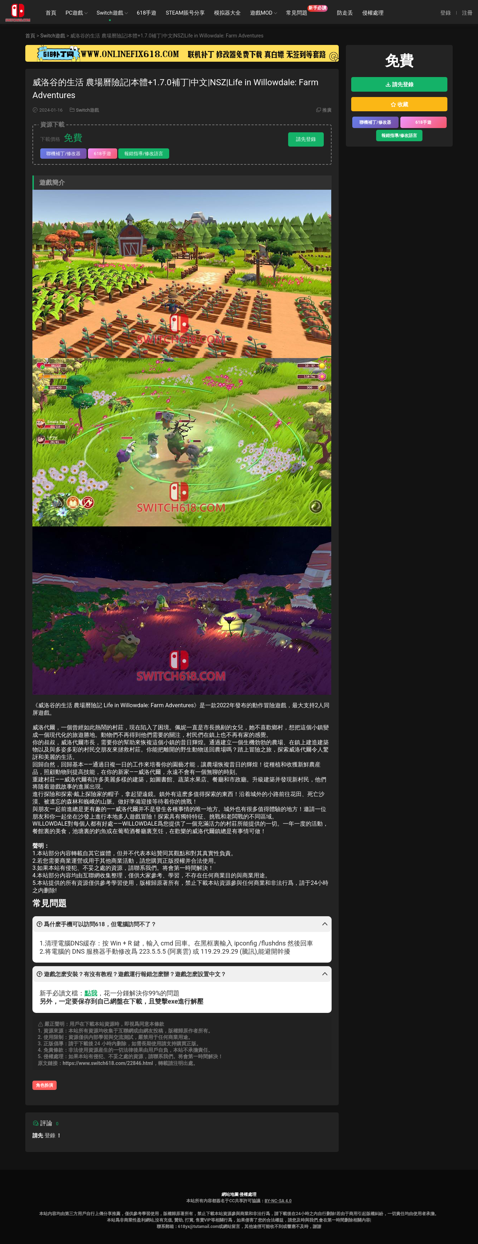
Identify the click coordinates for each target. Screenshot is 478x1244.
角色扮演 (44, 1085)
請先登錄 (306, 139)
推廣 (327, 110)
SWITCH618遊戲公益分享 (17, 12)
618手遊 (146, 13)
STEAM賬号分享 (185, 13)
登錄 (50, 1135)
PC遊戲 (74, 13)
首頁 (51, 13)
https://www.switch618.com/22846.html (108, 1063)
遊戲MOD (261, 13)
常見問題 (307, 10)
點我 (90, 993)
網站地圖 (230, 1194)
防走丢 (345, 13)
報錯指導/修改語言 (143, 153)
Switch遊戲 (110, 13)
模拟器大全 (227, 13)
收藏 (399, 104)
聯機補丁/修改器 (63, 153)
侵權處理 (373, 13)
